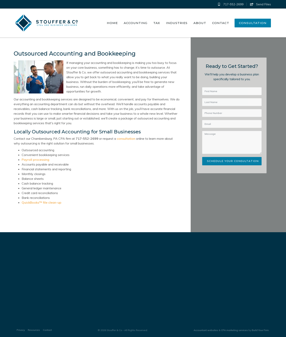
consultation (125, 139)
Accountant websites (206, 330)
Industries (176, 23)
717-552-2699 (230, 4)
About (199, 23)
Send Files (260, 4)
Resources (34, 329)
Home (112, 23)
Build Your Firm (260, 330)
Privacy (21, 329)
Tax (156, 23)
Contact (220, 23)
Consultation (253, 23)
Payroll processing (35, 160)
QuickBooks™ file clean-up (41, 202)
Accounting (135, 23)
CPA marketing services (234, 330)
